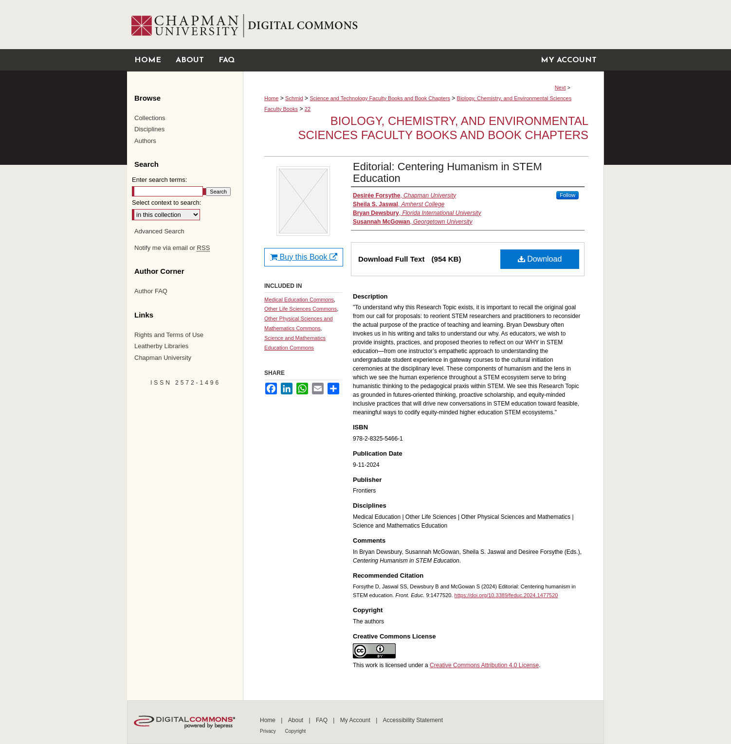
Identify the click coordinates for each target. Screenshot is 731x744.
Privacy (268, 731)
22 (308, 109)
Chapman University (162, 357)
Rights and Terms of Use (168, 334)
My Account (356, 720)
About (296, 720)
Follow (567, 195)
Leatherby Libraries (161, 346)
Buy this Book (303, 257)
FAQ (322, 720)
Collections (149, 118)
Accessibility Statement (413, 720)
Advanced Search (159, 231)
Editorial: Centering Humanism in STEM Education (447, 172)
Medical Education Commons (299, 299)
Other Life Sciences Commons (300, 309)
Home (271, 98)
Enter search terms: (159, 179)
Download (540, 259)
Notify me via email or (172, 248)
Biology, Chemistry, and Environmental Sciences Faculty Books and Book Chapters (443, 128)
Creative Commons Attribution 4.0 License (484, 665)
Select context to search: (166, 202)
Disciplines (149, 129)
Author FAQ (150, 291)
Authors (145, 140)
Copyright (295, 731)
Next (560, 87)
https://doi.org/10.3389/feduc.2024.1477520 (506, 595)
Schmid (294, 98)
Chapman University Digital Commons (423, 24)
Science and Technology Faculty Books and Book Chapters (380, 98)
